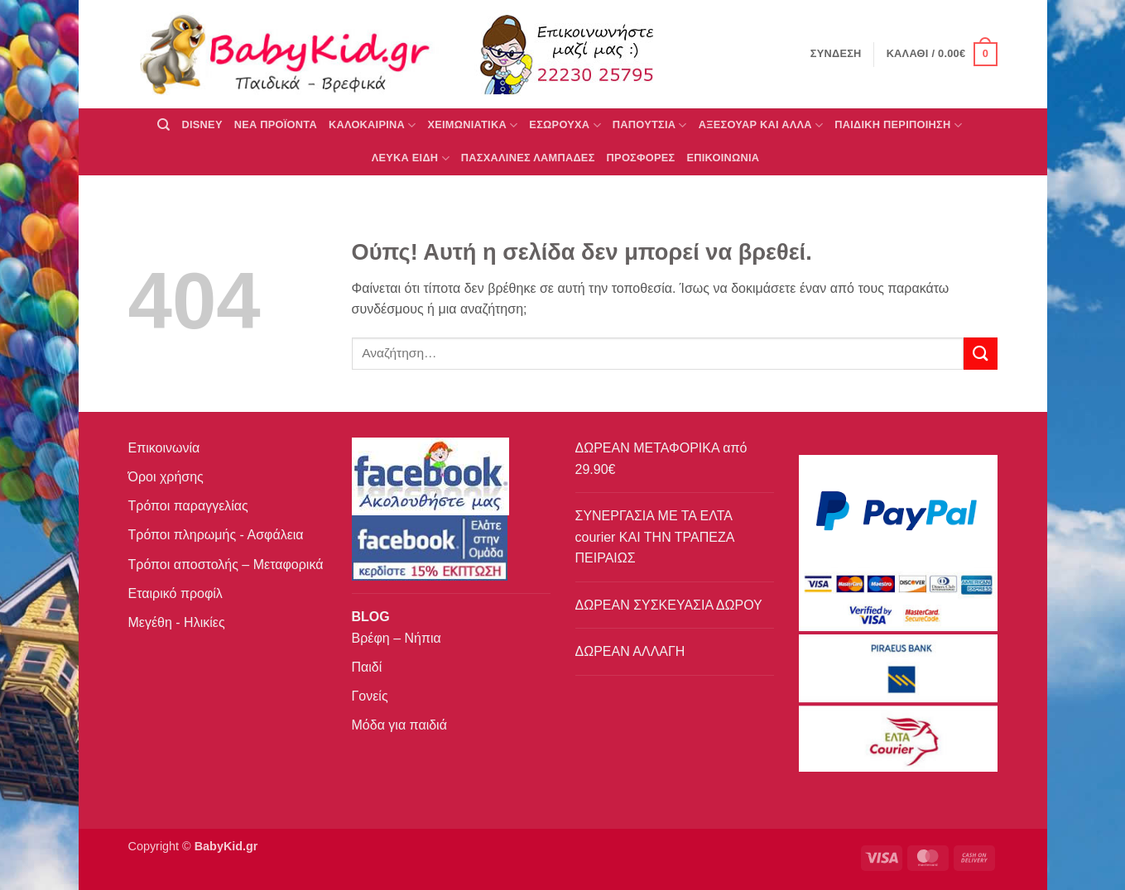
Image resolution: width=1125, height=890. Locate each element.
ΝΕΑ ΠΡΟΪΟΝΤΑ (275, 124)
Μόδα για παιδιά (399, 725)
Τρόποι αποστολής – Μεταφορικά (226, 564)
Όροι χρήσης (166, 477)
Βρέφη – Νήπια (396, 638)
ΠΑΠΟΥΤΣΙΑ (650, 125)
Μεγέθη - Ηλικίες (176, 622)
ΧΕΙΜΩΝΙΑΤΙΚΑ (472, 125)
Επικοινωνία (164, 448)
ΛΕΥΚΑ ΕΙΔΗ (411, 158)
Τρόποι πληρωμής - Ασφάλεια (216, 535)
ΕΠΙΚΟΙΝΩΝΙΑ (723, 157)
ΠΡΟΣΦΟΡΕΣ (641, 157)
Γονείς (370, 696)
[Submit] (980, 353)
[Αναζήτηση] (163, 125)
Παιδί (367, 667)
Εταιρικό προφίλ (175, 593)
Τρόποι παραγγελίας (188, 506)
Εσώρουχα (564, 125)
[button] (942, 54)
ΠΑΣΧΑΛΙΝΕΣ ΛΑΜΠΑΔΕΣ (528, 157)
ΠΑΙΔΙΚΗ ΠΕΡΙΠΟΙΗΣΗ (898, 125)
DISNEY (202, 124)
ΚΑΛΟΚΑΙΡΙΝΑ (372, 125)
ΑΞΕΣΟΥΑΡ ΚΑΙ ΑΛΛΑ (761, 125)
